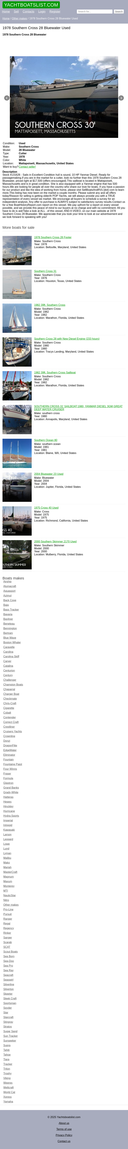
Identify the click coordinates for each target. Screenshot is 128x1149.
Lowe (6, 843)
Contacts (28, 11)
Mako (6, 862)
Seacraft (8, 975)
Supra (6, 1045)
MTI (5, 890)
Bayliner (8, 619)
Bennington (10, 628)
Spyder (7, 1007)
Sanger (7, 937)
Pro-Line (8, 909)
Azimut (7, 595)
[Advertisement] (64, 46)
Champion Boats (13, 684)
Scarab (7, 942)
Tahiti (6, 1050)
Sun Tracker (10, 1036)
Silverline (8, 984)
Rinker (7, 932)
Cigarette (8, 708)
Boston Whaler (12, 642)
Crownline (9, 736)
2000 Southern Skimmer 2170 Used (55, 541)
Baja (6, 605)
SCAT (6, 947)
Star (5, 1012)
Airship (7, 581)
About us (64, 1123)
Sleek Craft (9, 998)
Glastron (8, 783)
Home (6, 11)
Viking (6, 1078)
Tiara (6, 1059)
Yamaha (8, 1101)
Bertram (8, 633)
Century (8, 675)
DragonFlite (10, 745)
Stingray (8, 1021)
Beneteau (9, 623)
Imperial (8, 820)
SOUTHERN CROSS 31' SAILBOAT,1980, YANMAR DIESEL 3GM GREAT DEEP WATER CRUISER (78, 408)
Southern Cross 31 (45, 271)
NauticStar (9, 895)
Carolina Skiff (11, 656)
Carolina (8, 651)
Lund (6, 848)
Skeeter (7, 993)
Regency (8, 928)
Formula (8, 778)
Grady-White (10, 792)
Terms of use (64, 1129)
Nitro (6, 900)
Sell (16, 11)
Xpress (7, 1096)
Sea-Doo (8, 961)
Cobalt (7, 712)
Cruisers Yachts (12, 731)
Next (121, 98)
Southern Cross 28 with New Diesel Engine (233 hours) (67, 339)
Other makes (11, 904)
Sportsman (9, 1003)
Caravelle (9, 647)
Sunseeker (9, 1040)
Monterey (8, 886)
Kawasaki (9, 829)
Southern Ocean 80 (45, 440)
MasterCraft (10, 872)
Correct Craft (11, 722)
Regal (6, 923)
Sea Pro (8, 965)
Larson (7, 834)
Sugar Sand (10, 1031)
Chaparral (9, 689)
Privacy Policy (64, 1135)
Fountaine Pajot (12, 764)
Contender (9, 717)
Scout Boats (10, 951)
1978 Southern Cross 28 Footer (53, 237)
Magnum (8, 876)
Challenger (9, 679)
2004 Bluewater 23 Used (48, 474)
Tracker (7, 1064)
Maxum (7, 881)
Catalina (8, 665)
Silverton (8, 989)
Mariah (7, 867)
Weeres (7, 1082)
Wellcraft (8, 1087)
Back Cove (9, 600)
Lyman (7, 853)
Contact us (64, 1141)
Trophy (7, 1073)
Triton (6, 1068)
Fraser (7, 773)
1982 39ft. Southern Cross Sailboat (55, 372)
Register (55, 11)
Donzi (6, 740)
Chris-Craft (9, 703)
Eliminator (9, 754)
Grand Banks (11, 787)
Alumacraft (9, 586)
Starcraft (8, 1017)
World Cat (9, 1092)
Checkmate (10, 698)
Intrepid (7, 825)
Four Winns (10, 769)
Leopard (8, 839)
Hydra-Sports (11, 815)
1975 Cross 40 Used (46, 508)
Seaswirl (8, 979)
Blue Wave (9, 637)
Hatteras (8, 797)
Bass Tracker (11, 609)
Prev (7, 98)
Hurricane (9, 811)
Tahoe (7, 1054)
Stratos (7, 1026)
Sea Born (8, 956)
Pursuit (7, 914)
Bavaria (7, 614)
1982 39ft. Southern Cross (49, 305)
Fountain (8, 759)
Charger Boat (11, 694)
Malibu (7, 858)
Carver (7, 661)
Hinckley (8, 806)
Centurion (9, 670)
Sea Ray (8, 970)
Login (42, 11)
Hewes (7, 801)
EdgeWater (9, 750)
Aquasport (9, 590)
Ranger (7, 918)
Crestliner (9, 726)
